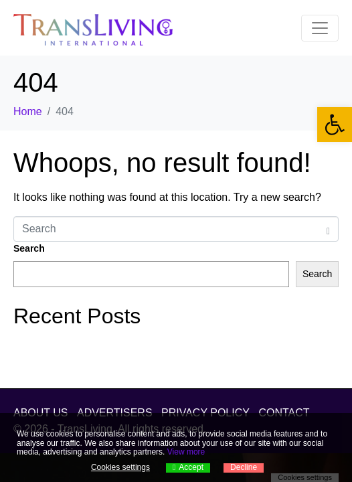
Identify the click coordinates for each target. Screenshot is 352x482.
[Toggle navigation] (320, 28)
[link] (334, 124)
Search (29, 248)
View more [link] (186, 452)
